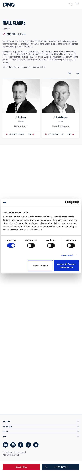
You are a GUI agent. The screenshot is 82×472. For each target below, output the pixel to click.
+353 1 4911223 (61, 467)
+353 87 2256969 (15, 134)
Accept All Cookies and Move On (66, 265)
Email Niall (21, 467)
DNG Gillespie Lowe (16, 34)
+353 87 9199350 (54, 134)
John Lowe (21, 117)
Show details (67, 255)
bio (31, 134)
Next (77, 73)
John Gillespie (61, 117)
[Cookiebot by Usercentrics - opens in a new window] (67, 203)
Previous (70, 73)
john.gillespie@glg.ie (60, 126)
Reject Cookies (40, 266)
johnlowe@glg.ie (21, 126)
